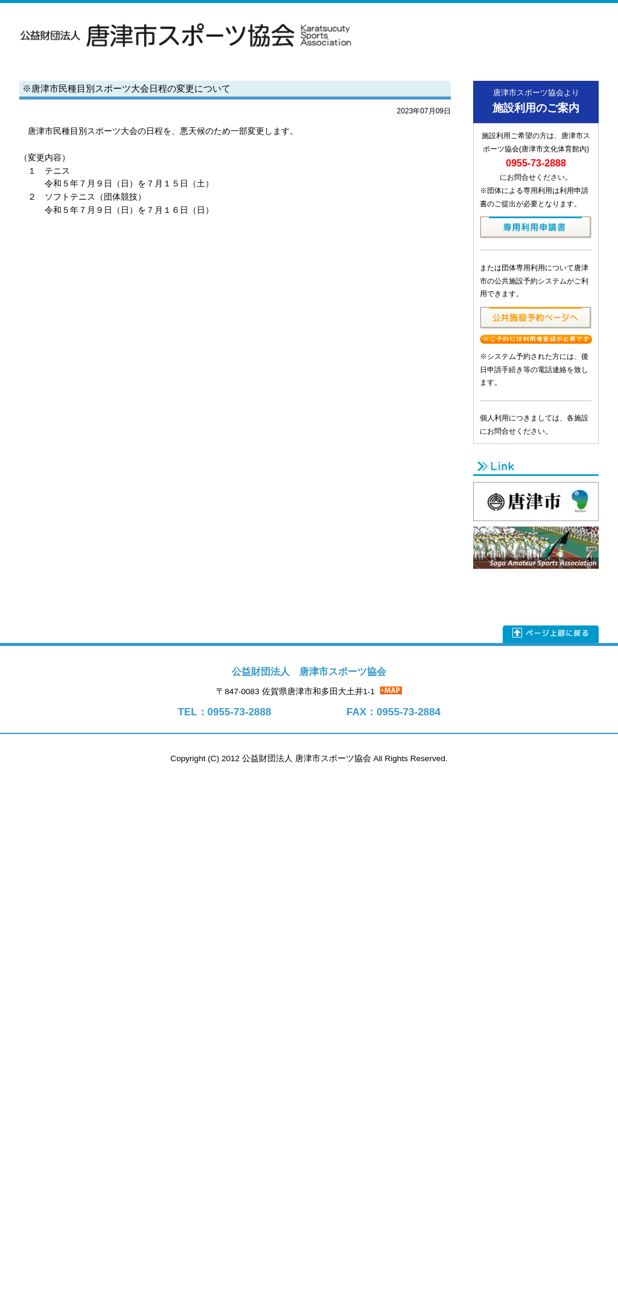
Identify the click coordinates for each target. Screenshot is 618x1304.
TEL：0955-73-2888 (225, 712)
